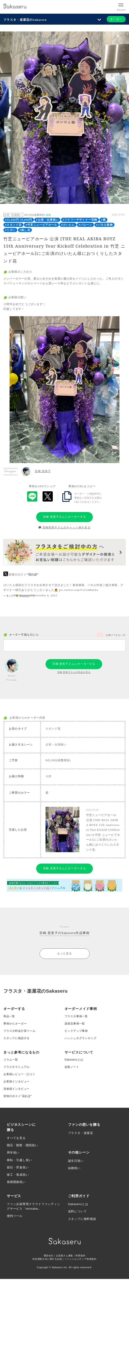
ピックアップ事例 (76, 1031)
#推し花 (25, 230)
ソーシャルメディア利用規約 (80, 1259)
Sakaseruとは (74, 1059)
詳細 (48, 215)
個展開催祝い (16, 1182)
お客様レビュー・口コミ (19, 1074)
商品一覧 (9, 1016)
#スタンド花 (13, 224)
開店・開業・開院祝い (22, 1145)
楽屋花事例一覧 (75, 1023)
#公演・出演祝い (47, 219)
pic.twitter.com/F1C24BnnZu (79, 590)
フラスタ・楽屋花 (80, 1133)
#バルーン (85, 224)
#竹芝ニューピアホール (41, 224)
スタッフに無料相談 (82, 1219)
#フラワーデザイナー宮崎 (80, 219)
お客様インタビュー (16, 1081)
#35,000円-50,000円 (18, 219)
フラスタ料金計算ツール (19, 1031)
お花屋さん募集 (64, 1255)
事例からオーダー (15, 1023)
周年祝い (13, 1152)
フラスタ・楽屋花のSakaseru (25, 19)
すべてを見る (16, 1138)
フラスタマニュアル (16, 1067)
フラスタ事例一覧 (76, 1016)
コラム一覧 (10, 1059)
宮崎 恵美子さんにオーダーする (64, 516)
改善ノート (72, 1067)
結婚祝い (74, 1168)
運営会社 (48, 1255)
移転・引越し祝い (19, 1160)
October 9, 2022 (46, 595)
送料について (77, 1211)
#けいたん (68, 224)
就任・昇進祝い (18, 1167)
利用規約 (80, 1255)
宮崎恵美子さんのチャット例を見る (64, 527)
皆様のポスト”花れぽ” (17, 1096)
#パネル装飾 (104, 224)
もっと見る (64, 953)
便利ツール (15, 1216)
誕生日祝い (76, 1160)
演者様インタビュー (16, 1088)
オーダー (116, 19)
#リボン (10, 230)
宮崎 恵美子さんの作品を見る (74, 672)
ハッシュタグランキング (81, 1038)
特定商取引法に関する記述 (47, 1259)
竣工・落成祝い (18, 1174)
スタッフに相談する (16, 1038)
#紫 (103, 219)
